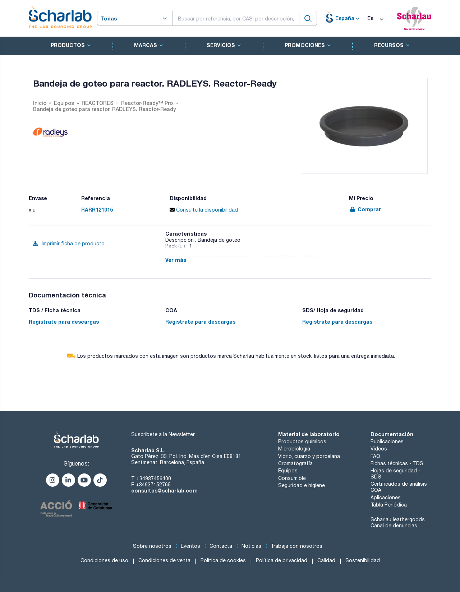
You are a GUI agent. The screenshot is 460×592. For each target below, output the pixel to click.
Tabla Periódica (389, 505)
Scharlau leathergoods (398, 519)
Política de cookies (223, 560)
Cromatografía (295, 463)
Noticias (251, 546)
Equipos (288, 470)
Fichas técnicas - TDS (397, 463)
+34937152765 (153, 484)
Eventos (190, 546)
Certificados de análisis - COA (401, 487)
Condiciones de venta (164, 560)
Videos (379, 449)
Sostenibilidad (362, 560)
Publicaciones (387, 441)
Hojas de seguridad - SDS (395, 474)
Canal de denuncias (394, 525)
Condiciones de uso (104, 560)
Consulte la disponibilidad (204, 210)
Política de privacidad (281, 560)
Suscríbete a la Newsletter (163, 434)
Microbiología (294, 449)
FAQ (375, 456)
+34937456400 (153, 478)
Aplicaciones (386, 497)
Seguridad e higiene (301, 485)
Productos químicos (302, 441)
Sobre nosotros (152, 546)
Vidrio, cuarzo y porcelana (309, 456)
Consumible (292, 478)
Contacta (221, 546)
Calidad (326, 560)
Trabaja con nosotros (296, 546)
